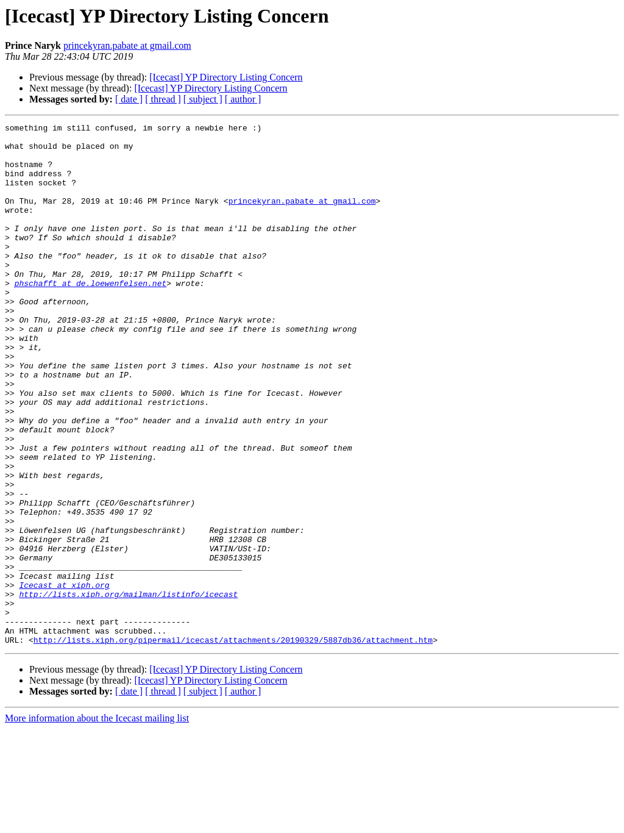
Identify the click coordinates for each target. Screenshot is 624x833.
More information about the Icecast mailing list (97, 822)
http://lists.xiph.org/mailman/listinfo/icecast (128, 689)
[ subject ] (202, 99)
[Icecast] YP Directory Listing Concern (225, 77)
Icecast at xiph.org (64, 678)
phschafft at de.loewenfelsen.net (91, 315)
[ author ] (243, 99)
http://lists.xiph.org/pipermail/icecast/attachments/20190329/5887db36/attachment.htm (233, 743)
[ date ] (129, 99)
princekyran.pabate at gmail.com (127, 45)
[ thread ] (163, 99)
